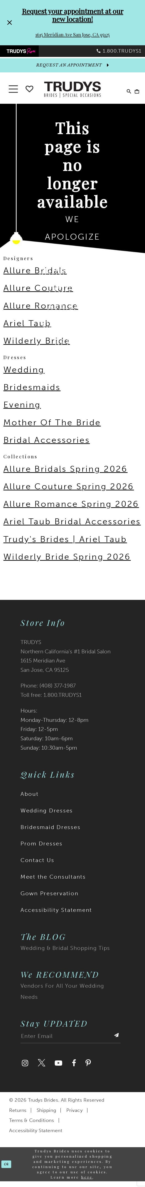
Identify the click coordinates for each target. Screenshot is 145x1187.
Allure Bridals (35, 276)
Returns (17, 1116)
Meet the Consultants (53, 883)
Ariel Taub (27, 329)
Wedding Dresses (47, 816)
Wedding (23, 375)
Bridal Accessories (46, 446)
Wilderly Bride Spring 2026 (67, 562)
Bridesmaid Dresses (50, 833)
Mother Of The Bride (52, 428)
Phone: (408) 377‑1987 (48, 691)
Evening (22, 411)
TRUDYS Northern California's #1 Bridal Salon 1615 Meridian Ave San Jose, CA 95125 (66, 662)
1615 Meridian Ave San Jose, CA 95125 (72, 34)
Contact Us (37, 866)
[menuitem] (36, 53)
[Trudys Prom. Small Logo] (36, 53)
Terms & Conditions (31, 1126)
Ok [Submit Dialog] (8, 1170)
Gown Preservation (50, 899)
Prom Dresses (42, 849)
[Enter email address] (71, 1043)
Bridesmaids (32, 393)
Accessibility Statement (56, 916)
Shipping (46, 1116)
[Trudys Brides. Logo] (72, 94)
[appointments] (72, 71)
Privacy (74, 1116)
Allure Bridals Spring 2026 (65, 474)
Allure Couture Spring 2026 (68, 492)
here (87, 1182)
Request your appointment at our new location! (72, 15)
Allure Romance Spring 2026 (71, 510)
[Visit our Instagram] (25, 1069)
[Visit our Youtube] (58, 1069)
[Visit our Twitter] (41, 1069)
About (30, 799)
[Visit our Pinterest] (88, 1069)
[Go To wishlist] (29, 93)
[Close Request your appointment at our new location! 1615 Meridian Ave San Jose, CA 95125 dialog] (8, 22)
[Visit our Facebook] (74, 1069)
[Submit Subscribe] (115, 1043)
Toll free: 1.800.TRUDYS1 (51, 700)
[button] (133, 95)
